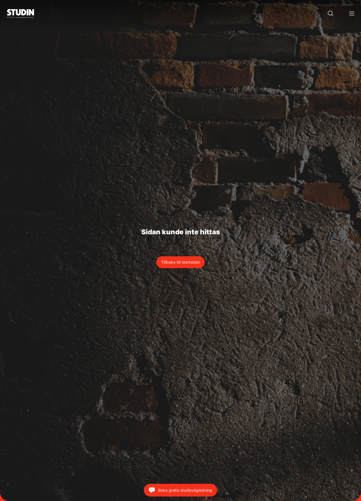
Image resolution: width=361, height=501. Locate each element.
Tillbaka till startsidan (180, 262)
